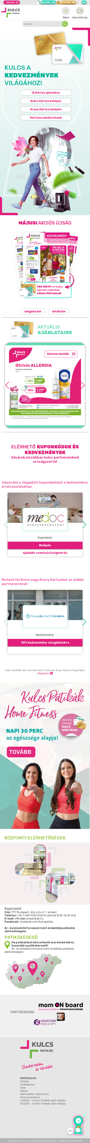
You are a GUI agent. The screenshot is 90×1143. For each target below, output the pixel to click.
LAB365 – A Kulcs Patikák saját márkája (43, 1100)
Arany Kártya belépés (46, 109)
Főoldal (24, 1081)
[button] (83, 385)
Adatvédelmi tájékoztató (34, 1094)
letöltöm (59, 311)
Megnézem (45, 673)
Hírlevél (10, 3)
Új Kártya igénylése (46, 92)
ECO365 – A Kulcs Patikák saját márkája (43, 1103)
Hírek (23, 1087)
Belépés (45, 545)
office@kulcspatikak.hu (29, 918)
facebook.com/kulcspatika (36, 921)
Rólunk (24, 1090)
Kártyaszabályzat (30, 1097)
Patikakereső (27, 1084)
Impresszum (28, 1078)
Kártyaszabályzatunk (46, 117)
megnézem (32, 311)
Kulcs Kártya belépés (45, 101)
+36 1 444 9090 (27, 915)
